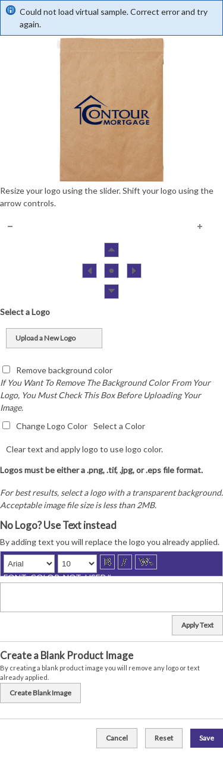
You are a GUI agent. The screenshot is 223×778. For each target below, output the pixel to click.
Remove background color (64, 370)
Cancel (117, 737)
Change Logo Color (51, 426)
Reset (164, 737)
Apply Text (197, 624)
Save (206, 737)
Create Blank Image (40, 692)
